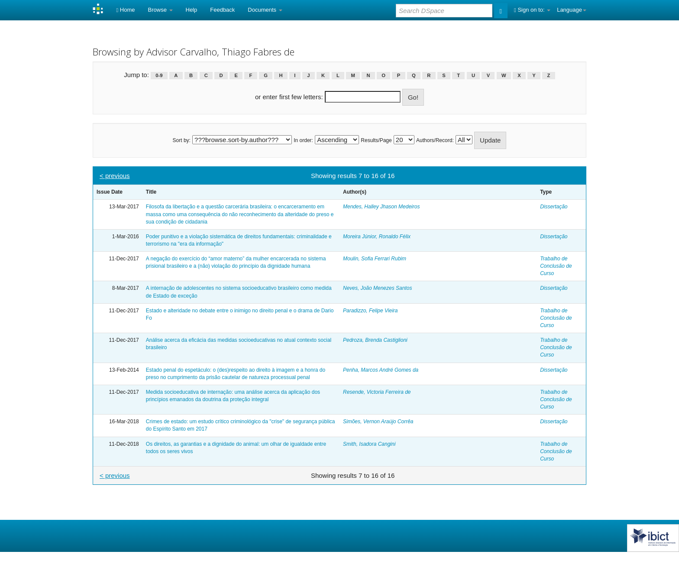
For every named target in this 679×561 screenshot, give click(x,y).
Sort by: (182, 140)
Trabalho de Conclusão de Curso (556, 266)
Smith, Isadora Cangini (369, 444)
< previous (115, 175)
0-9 (158, 75)
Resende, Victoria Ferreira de (377, 392)
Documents (265, 9)
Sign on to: (532, 9)
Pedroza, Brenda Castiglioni (375, 340)
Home (125, 9)
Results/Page (376, 140)
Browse (160, 9)
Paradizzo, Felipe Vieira (370, 311)
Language (571, 9)
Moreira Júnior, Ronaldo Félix (377, 236)
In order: (303, 140)
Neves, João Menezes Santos (377, 288)
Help (191, 9)
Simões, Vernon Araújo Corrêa (378, 421)
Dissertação (553, 207)
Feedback (222, 9)
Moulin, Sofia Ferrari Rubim (374, 259)
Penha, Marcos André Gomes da (380, 370)
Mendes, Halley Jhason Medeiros (381, 207)
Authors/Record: (435, 140)
